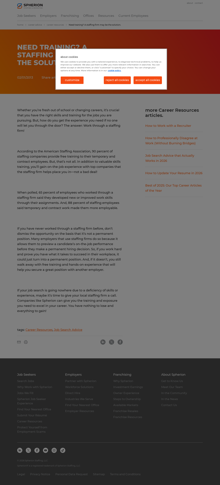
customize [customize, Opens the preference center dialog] (72, 80)
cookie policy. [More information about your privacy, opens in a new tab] (114, 70)
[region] (111, 69)
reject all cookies (117, 80)
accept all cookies (147, 80)
